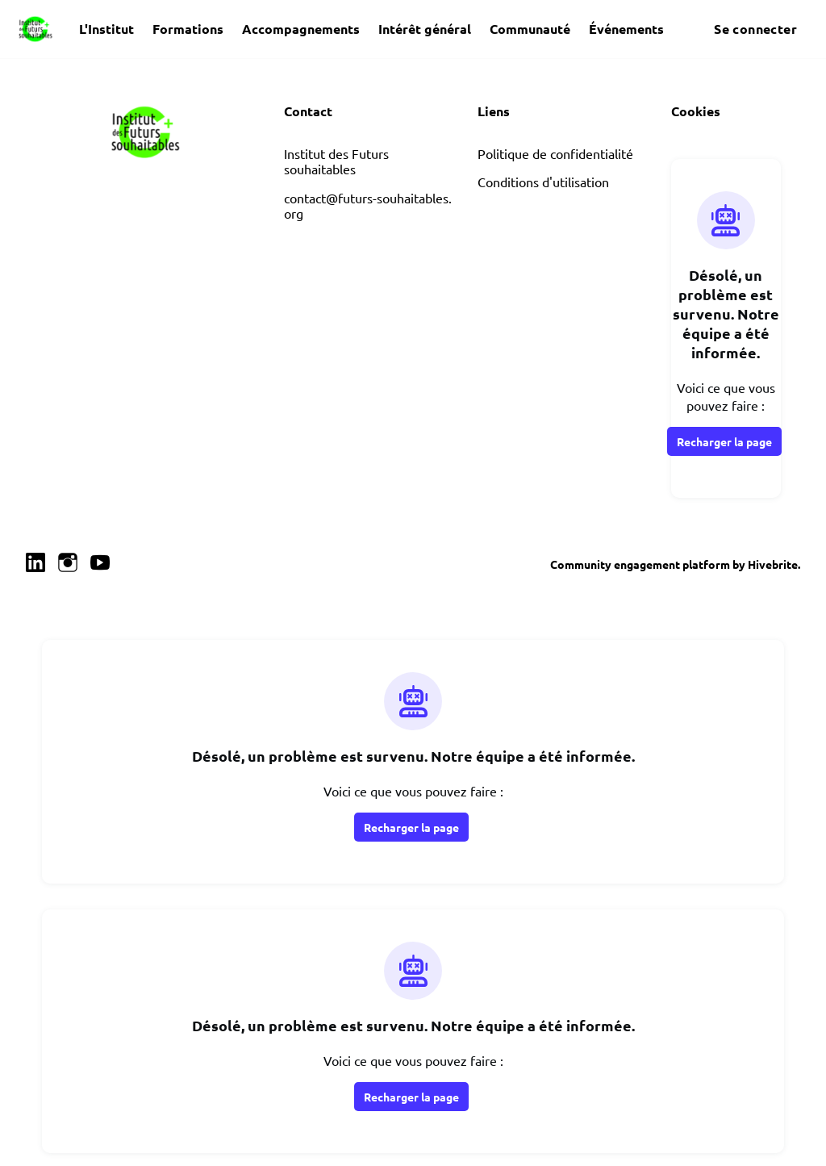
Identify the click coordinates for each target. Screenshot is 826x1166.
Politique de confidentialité (555, 153)
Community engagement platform (640, 564)
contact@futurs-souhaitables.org (368, 206)
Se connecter (755, 28)
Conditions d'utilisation (543, 181)
